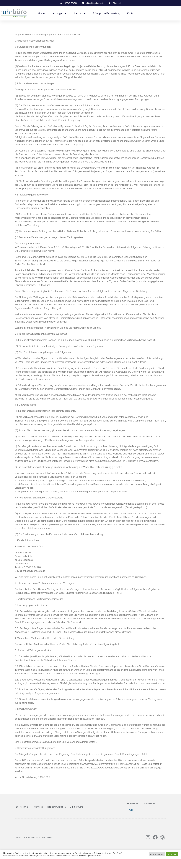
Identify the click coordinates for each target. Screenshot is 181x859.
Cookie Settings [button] (156, 854)
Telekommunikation (56, 807)
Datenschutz (149, 803)
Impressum (132, 803)
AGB (131, 810)
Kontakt (131, 13)
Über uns (79, 13)
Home (41, 13)
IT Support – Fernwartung (106, 13)
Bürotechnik (22, 807)
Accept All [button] (172, 854)
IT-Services (37, 807)
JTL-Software (76, 807)
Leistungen (58, 13)
